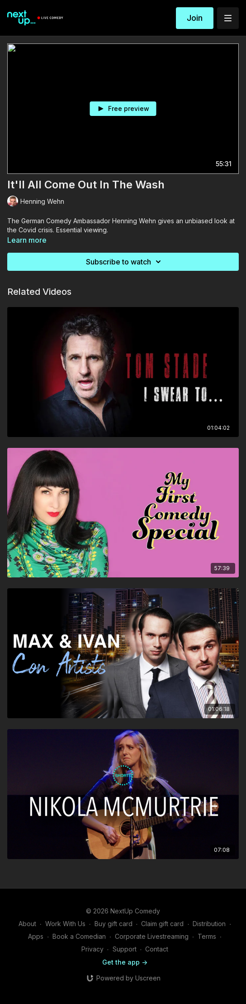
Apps (35, 936)
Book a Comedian (79, 936)
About (27, 923)
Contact (156, 949)
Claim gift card (162, 923)
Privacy (92, 949)
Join (195, 18)
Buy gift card (113, 923)
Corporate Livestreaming (152, 936)
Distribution (209, 923)
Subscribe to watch (125, 261)
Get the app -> (124, 962)
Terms (207, 936)
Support (125, 949)
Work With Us (65, 923)
